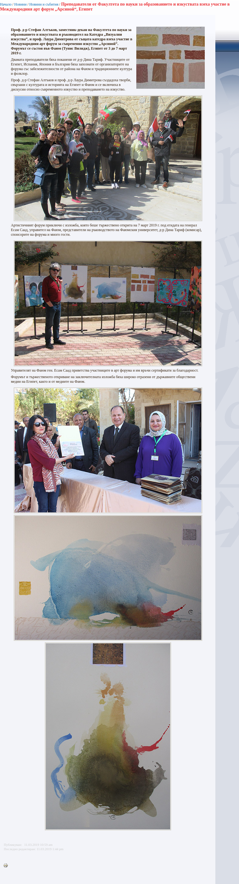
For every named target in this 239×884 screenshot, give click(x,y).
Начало (6, 4)
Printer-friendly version (7, 865)
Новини (20, 4)
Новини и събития (43, 4)
